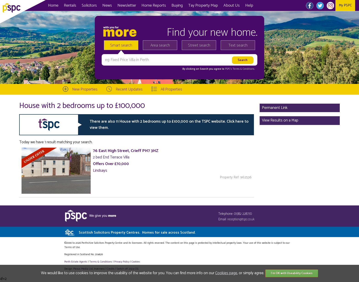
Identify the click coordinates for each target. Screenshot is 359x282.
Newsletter (126, 5)
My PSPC (345, 5)
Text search (237, 45)
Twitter (320, 5)
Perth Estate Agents (75, 262)
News (107, 5)
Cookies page (226, 273)
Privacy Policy (121, 262)
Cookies (135, 262)
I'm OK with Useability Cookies (292, 273)
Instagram (330, 5)
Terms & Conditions (100, 262)
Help (249, 5)
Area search (160, 45)
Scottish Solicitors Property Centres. (137, 232)
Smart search (121, 45)
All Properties (171, 89)
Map (203, 5)
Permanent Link (275, 108)
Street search (199, 45)
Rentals (70, 5)
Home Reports (153, 5)
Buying (177, 5)
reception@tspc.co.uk (241, 219)
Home (53, 5)
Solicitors (89, 5)
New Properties (85, 89)
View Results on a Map (280, 120)
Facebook (310, 5)
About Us (231, 5)
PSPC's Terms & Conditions (239, 69)
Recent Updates (129, 89)
